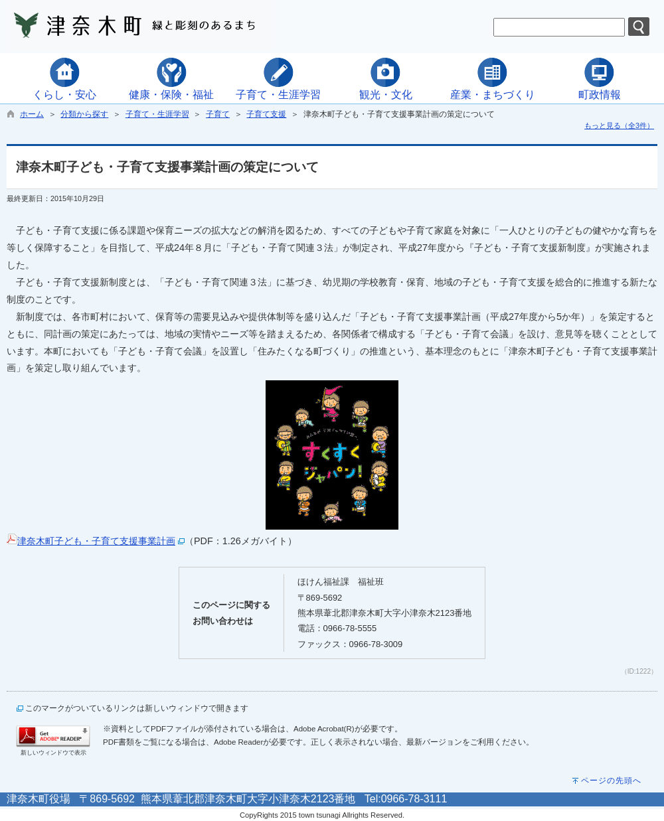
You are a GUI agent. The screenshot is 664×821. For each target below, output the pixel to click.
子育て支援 (266, 114)
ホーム (32, 114)
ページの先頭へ (611, 780)
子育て (218, 114)
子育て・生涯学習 (157, 114)
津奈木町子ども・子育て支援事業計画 (96, 541)
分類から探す (84, 114)
